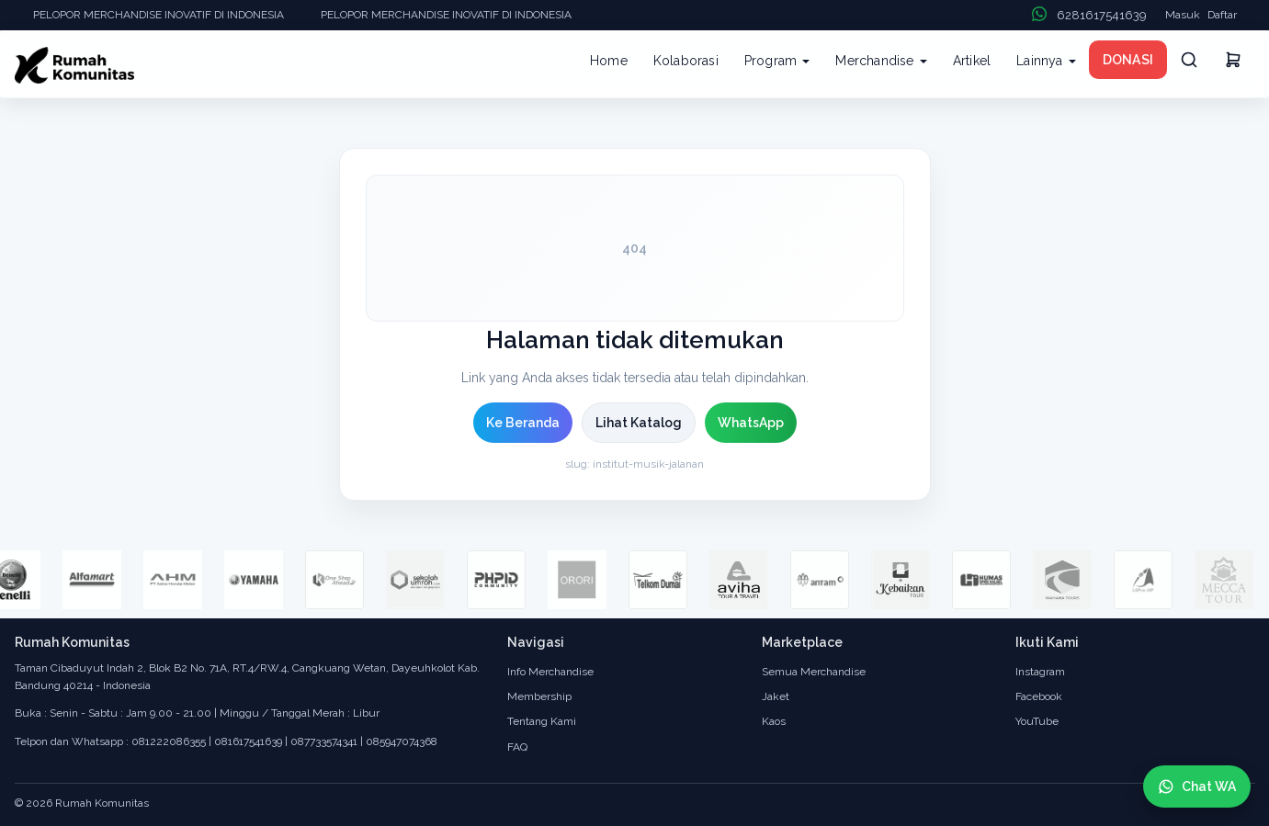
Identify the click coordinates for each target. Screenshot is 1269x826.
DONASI (1128, 59)
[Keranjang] (1233, 62)
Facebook (1038, 696)
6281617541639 (1102, 15)
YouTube (1037, 721)
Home (609, 60)
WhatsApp (751, 422)
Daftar (1222, 14)
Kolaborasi (686, 60)
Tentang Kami (541, 721)
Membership (539, 696)
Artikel (972, 60)
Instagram (1040, 671)
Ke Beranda (523, 422)
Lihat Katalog (638, 422)
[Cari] (1189, 59)
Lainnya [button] (1046, 60)
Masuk (1182, 14)
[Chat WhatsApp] (1197, 786)
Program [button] (777, 60)
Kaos (774, 721)
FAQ (517, 747)
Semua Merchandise (814, 671)
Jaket (775, 696)
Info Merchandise (550, 671)
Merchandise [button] (880, 60)
